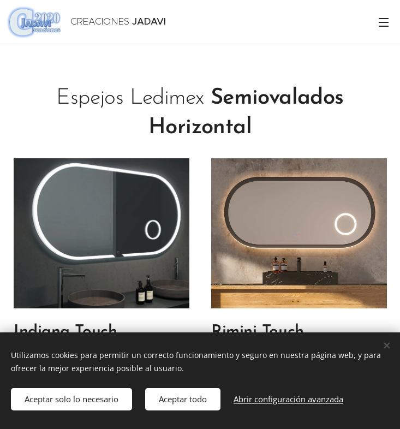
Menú (384, 22)
